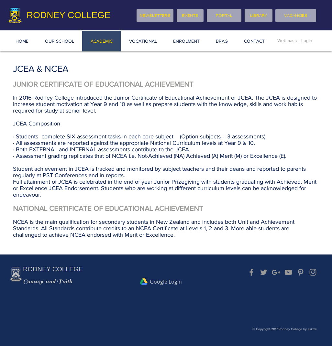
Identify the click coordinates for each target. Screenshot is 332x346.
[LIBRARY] (258, 15)
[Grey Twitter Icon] (263, 272)
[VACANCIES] (295, 15)
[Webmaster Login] (294, 41)
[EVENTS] (190, 15)
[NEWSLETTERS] (155, 15)
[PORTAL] (224, 15)
